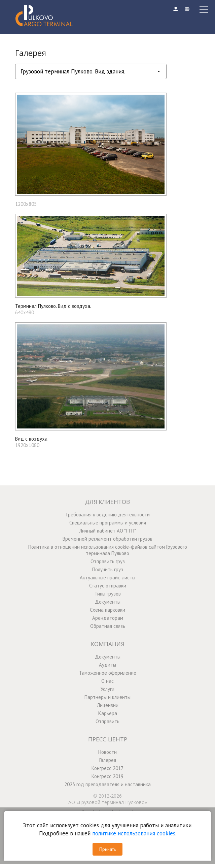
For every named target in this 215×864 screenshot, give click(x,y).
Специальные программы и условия (107, 522)
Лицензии (107, 705)
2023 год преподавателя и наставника (107, 784)
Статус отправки (107, 585)
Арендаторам (107, 618)
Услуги (107, 689)
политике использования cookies (133, 833)
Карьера (107, 713)
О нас (107, 681)
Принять (107, 849)
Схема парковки (107, 610)
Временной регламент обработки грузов (107, 539)
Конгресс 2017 (107, 768)
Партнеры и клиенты (107, 697)
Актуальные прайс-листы (107, 577)
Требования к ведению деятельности (107, 514)
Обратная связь (107, 626)
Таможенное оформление (107, 673)
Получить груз (107, 569)
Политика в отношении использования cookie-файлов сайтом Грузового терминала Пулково (107, 550)
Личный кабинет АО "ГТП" (107, 530)
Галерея (107, 760)
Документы (107, 602)
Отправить (107, 721)
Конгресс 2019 (107, 776)
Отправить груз (108, 561)
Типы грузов (108, 593)
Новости (107, 752)
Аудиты (107, 665)
